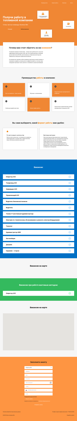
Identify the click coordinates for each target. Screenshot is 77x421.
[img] (14, 2)
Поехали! (10, 29)
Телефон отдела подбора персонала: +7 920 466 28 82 (63, 411)
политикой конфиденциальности (44, 401)
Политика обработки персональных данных (12, 411)
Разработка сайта (70, 415)
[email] (38, 394)
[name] (38, 371)
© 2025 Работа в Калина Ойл (9, 415)
